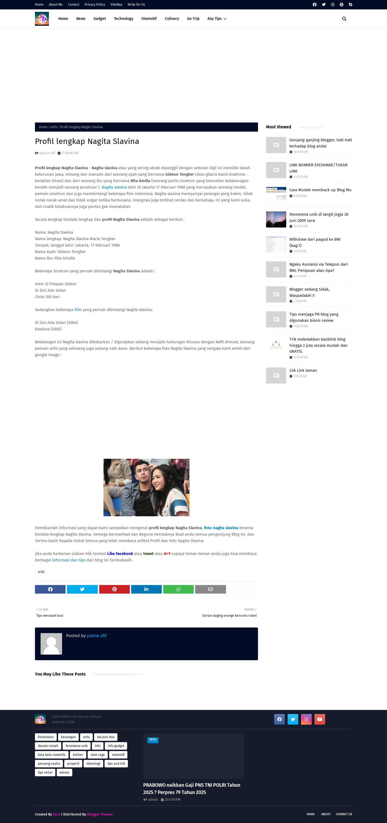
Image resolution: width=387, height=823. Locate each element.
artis (54, 127)
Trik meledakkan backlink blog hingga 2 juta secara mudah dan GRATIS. (318, 345)
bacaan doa (105, 737)
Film (78, 309)
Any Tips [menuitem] (214, 18)
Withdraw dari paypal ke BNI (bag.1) (315, 242)
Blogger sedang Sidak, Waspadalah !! (309, 292)
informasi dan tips (69, 560)
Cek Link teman (303, 370)
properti (73, 764)
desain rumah (48, 746)
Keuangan (68, 737)
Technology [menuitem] (123, 18)
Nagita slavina (114, 187)
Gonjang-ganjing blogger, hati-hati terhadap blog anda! (320, 143)
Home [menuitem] (63, 18)
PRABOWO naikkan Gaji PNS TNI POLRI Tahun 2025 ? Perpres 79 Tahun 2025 (191, 788)
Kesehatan (46, 737)
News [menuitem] (80, 18)
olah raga (98, 755)
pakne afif (47, 153)
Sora (56, 814)
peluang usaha (49, 764)
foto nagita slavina (221, 527)
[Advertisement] (193, 74)
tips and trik (116, 764)
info (98, 746)
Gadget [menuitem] (100, 18)
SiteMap (116, 4)
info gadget (116, 746)
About (326, 814)
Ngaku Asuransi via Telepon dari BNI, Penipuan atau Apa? (318, 267)
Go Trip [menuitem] (193, 18)
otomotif (118, 755)
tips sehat (45, 772)
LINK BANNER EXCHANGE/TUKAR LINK (318, 168)
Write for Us (136, 4)
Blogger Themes (100, 814)
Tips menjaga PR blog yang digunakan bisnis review (313, 317)
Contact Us (344, 814)
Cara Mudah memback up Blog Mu (320, 189)
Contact (73, 4)
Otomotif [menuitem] (149, 18)
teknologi (93, 764)
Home (39, 4)
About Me (56, 4)
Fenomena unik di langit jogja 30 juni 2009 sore (318, 217)
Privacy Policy (95, 4)
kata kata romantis (52, 755)
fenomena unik (77, 746)
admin (153, 799)
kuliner (78, 755)
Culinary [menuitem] (172, 18)
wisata (64, 772)
